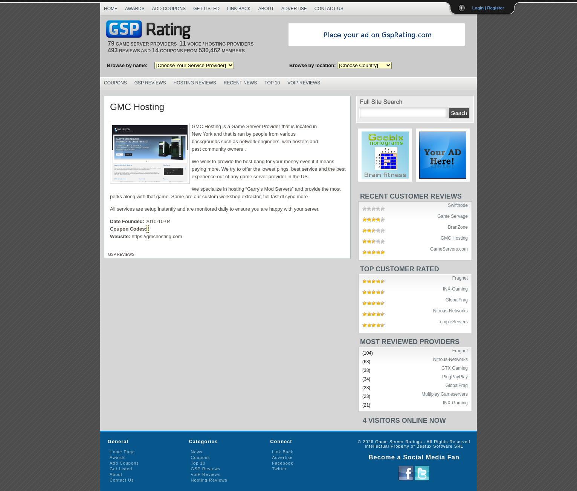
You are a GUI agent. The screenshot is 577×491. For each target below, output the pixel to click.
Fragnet (460, 277)
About (266, 8)
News (197, 452)
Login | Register (488, 8)
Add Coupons (169, 8)
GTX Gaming (454, 367)
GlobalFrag (457, 299)
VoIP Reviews (303, 83)
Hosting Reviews (195, 83)
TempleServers (453, 321)
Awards (135, 8)
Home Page (122, 452)
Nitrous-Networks (450, 310)
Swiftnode (458, 204)
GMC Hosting (137, 107)
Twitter (279, 469)
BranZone (458, 226)
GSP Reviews (150, 83)
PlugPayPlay (455, 376)
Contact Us (328, 8)
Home (111, 8)
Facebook (282, 463)
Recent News (240, 83)
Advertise (294, 8)
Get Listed (206, 8)
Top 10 (272, 83)
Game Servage (452, 215)
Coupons (115, 83)
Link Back (239, 8)
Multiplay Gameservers (444, 393)
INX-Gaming (455, 288)
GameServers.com (449, 248)
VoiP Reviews (206, 474)
